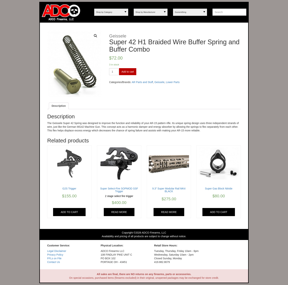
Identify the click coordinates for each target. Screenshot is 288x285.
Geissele (159, 82)
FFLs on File (54, 258)
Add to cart (127, 71)
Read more (119, 212)
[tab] (59, 106)
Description (59, 105)
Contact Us (53, 262)
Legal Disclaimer (56, 251)
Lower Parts (173, 82)
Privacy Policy (55, 254)
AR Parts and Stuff (142, 82)
